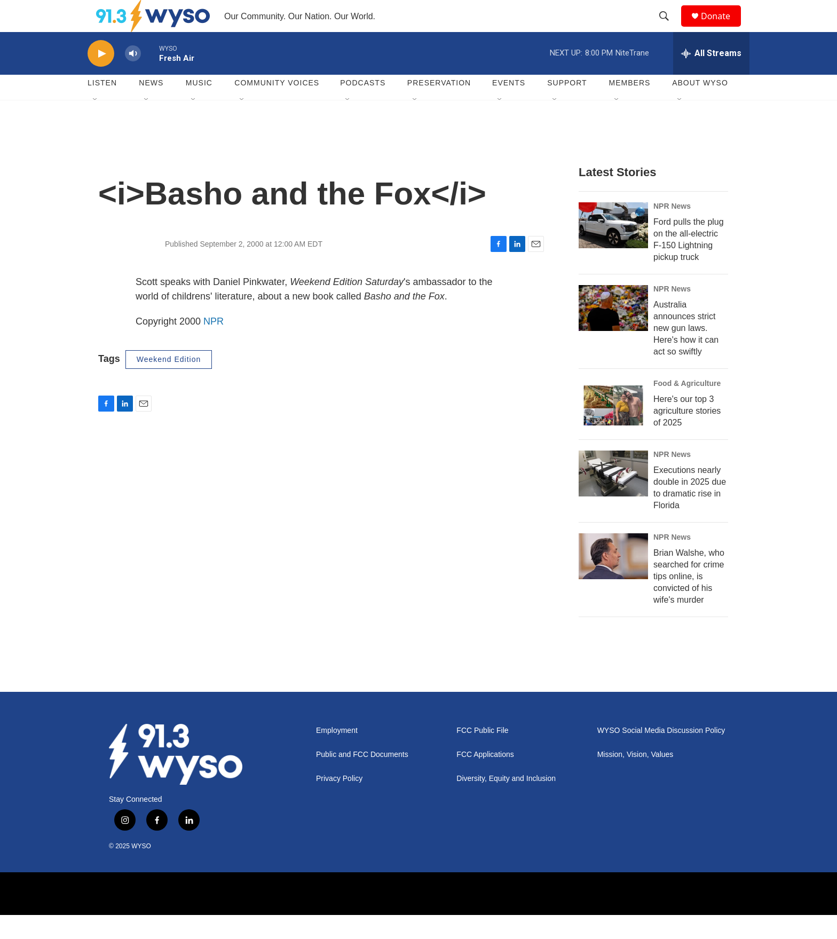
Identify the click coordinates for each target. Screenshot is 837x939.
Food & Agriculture (687, 407)
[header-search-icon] (669, 28)
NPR (213, 345)
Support (567, 106)
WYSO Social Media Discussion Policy (661, 755)
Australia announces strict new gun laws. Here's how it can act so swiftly (685, 352)
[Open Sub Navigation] (95, 124)
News (151, 106)
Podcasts (362, 106)
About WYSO (700, 106)
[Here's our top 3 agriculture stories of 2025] (613, 426)
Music (199, 106)
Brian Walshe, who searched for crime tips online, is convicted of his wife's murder (688, 600)
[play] (100, 78)
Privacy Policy (339, 803)
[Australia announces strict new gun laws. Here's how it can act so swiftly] (613, 332)
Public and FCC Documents (362, 779)
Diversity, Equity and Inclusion (506, 803)
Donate (722, 28)
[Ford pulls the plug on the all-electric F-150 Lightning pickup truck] (613, 249)
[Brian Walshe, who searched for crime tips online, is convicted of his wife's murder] (613, 580)
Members (630, 106)
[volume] (133, 78)
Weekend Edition (169, 383)
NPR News (672, 230)
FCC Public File (482, 755)
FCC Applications (485, 779)
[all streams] (711, 77)
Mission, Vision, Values (635, 779)
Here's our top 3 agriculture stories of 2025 (687, 435)
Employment (337, 755)
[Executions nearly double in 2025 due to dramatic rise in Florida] (613, 497)
